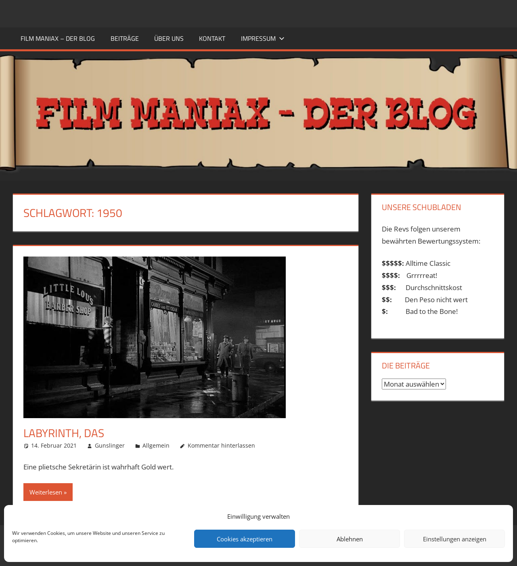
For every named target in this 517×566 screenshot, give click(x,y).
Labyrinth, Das (63, 433)
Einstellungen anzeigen (454, 539)
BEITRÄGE (125, 38)
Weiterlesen (45, 492)
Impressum (263, 38)
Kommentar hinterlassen (221, 445)
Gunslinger (110, 445)
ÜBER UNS (169, 38)
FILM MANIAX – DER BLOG (58, 38)
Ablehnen (350, 539)
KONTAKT (212, 38)
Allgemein (156, 445)
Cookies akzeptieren (244, 539)
